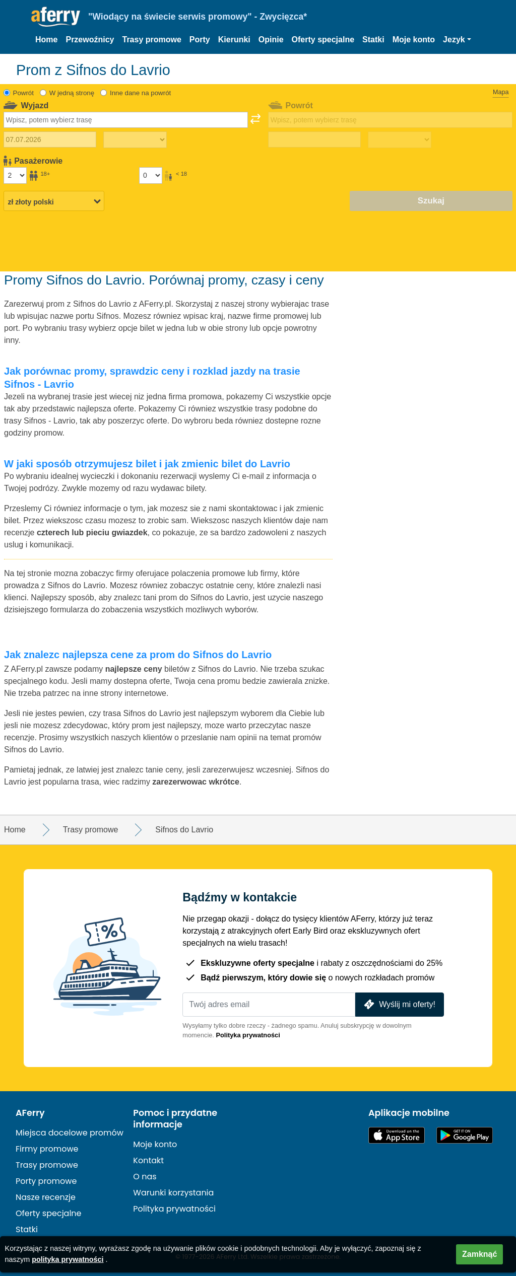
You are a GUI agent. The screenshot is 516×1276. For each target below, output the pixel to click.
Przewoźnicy (90, 39)
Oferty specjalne (323, 39)
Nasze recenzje (46, 1197)
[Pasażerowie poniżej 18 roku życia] (150, 175)
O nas (144, 1176)
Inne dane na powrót (140, 93)
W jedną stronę (71, 93)
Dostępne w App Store (396, 1135)
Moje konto (414, 39)
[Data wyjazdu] (50, 139)
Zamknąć (479, 1254)
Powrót (23, 93)
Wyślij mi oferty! (398, 1004)
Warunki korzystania (173, 1192)
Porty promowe (46, 1181)
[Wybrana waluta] (54, 201)
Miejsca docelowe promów (69, 1133)
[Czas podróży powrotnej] (399, 140)
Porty (199, 39)
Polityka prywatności (248, 1035)
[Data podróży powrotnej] (314, 139)
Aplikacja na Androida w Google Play (464, 1135)
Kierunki (234, 39)
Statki (373, 39)
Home (46, 39)
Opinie (271, 39)
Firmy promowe (47, 1149)
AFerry (30, 1113)
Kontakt (148, 1160)
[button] (457, 40)
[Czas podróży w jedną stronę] (135, 140)
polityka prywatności (67, 1259)
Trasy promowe (151, 39)
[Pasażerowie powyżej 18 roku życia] (15, 175)
